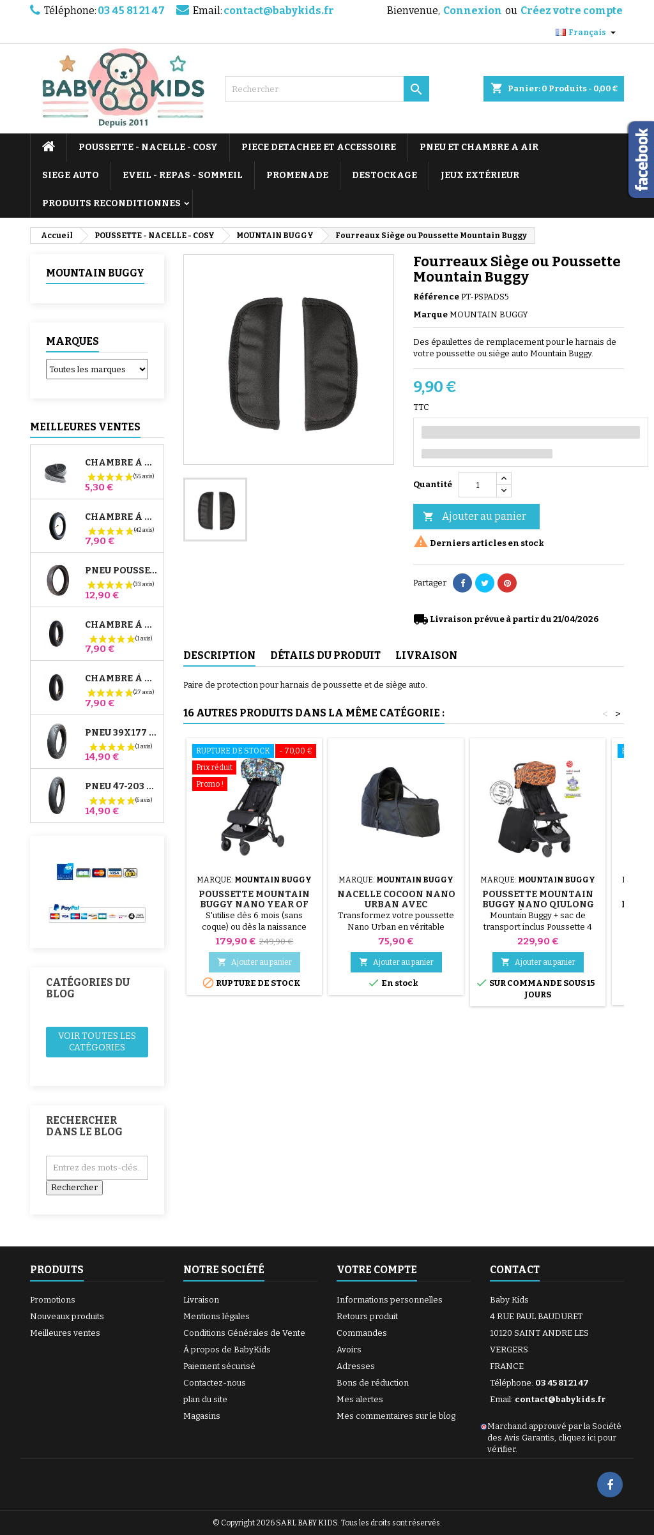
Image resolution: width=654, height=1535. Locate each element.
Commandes (362, 1333)
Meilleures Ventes (85, 427)
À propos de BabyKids (227, 1349)
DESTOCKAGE (384, 175)
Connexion (472, 10)
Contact (515, 1270)
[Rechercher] (327, 89)
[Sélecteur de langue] (587, 32)
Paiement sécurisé (219, 1366)
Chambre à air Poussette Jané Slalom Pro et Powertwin (121, 517)
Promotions (52, 1299)
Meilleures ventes (65, 1333)
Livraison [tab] (426, 655)
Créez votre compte (572, 10)
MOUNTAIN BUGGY (95, 273)
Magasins (201, 1416)
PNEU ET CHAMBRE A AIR (479, 147)
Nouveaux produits (67, 1316)
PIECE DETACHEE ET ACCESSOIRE (318, 147)
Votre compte (377, 1270)
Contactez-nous (214, 1383)
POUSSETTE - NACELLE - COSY (148, 147)
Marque (430, 314)
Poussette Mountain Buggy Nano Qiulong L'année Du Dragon (538, 904)
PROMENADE (297, 175)
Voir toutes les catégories (97, 1042)
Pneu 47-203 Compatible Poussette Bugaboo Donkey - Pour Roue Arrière (121, 787)
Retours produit (367, 1316)
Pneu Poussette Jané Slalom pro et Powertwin (121, 571)
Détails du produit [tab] (325, 655)
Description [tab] (219, 655)
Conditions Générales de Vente (244, 1333)
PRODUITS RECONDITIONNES (111, 203)
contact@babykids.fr (279, 10)
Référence (436, 296)
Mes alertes (360, 1399)
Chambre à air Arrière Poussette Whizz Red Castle (121, 679)
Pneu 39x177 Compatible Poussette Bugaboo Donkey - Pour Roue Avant (121, 733)
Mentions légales (216, 1316)
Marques (72, 341)
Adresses (356, 1366)
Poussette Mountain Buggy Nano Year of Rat (254, 904)
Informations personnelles (390, 1299)
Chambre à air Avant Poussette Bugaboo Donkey (121, 625)
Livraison (201, 1299)
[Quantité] (478, 484)
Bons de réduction (373, 1383)
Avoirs (349, 1349)
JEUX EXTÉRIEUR (480, 175)
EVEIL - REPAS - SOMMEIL (183, 175)
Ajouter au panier (474, 517)
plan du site (205, 1399)
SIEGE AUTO (70, 175)
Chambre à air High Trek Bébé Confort (121, 463)
